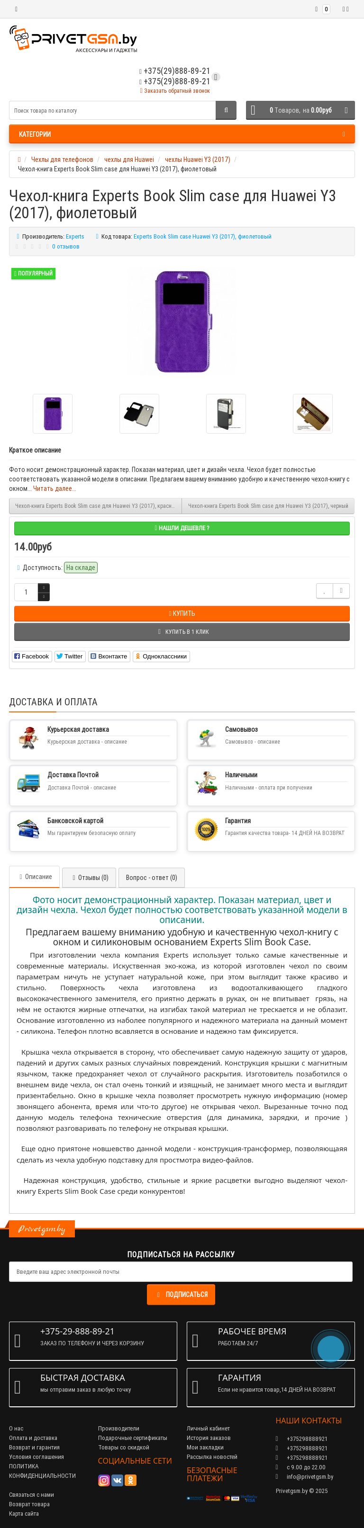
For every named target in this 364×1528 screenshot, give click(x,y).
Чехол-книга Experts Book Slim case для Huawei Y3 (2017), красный (96, 505)
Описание (34, 876)
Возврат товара (29, 1504)
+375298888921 (302, 1448)
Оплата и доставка (33, 1438)
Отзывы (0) (89, 877)
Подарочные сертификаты (132, 1438)
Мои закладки (205, 1447)
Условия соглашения (36, 1457)
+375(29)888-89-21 (174, 81)
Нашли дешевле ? (182, 528)
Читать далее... (54, 488)
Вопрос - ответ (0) (151, 877)
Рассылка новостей (212, 1457)
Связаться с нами (31, 1495)
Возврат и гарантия (34, 1447)
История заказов (209, 1438)
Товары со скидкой (123, 1447)
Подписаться (181, 1294)
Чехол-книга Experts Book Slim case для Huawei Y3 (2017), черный (268, 505)
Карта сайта (24, 1514)
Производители (118, 1428)
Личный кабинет (208, 1428)
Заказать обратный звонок (174, 90)
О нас (16, 1428)
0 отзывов (66, 246)
